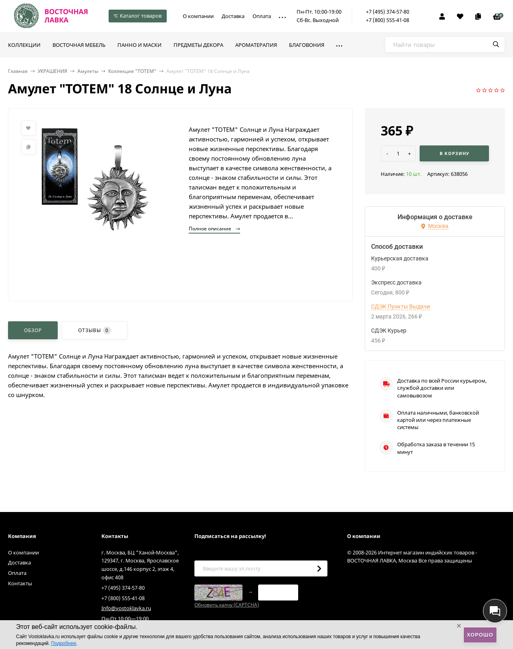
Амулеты (87, 71)
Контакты (20, 583)
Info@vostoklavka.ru (126, 608)
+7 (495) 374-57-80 (387, 11)
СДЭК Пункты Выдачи (400, 306)
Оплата (261, 16)
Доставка (233, 16)
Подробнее (63, 643)
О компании (198, 16)
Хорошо (480, 635)
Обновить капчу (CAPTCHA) (226, 604)
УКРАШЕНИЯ (52, 71)
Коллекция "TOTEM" (132, 71)
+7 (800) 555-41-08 (387, 20)
